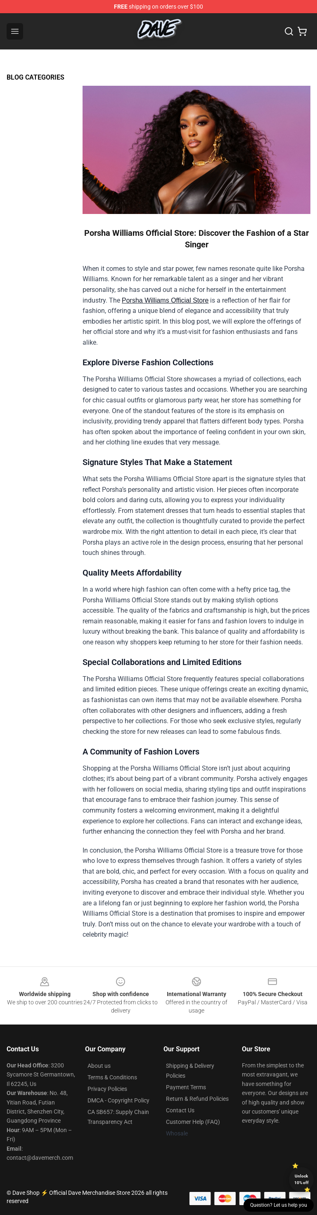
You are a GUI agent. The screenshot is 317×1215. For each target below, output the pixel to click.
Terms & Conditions (112, 1077)
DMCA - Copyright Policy (118, 1100)
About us (99, 1065)
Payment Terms (186, 1087)
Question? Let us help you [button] (278, 1205)
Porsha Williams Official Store (165, 300)
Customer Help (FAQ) (193, 1122)
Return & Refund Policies (197, 1098)
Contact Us (180, 1110)
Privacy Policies (107, 1089)
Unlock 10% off (301, 1179)
